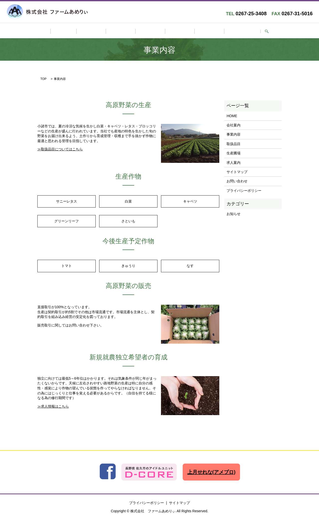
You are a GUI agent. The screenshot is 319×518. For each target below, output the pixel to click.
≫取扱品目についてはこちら (60, 148)
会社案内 (105, 31)
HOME (84, 31)
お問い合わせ (221, 31)
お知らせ (233, 213)
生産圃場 (173, 31)
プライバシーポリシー (244, 190)
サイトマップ (237, 171)
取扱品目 (150, 31)
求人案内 (195, 31)
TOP (43, 78)
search (242, 31)
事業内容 (128, 31)
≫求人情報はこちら (53, 405)
